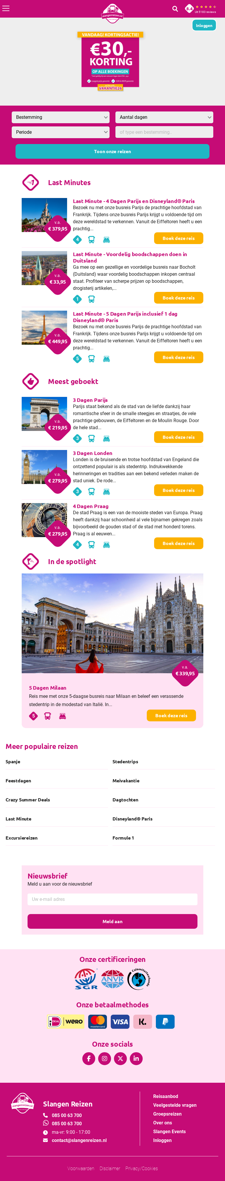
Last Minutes (69, 182)
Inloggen (162, 1140)
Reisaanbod (165, 1096)
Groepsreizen (167, 1114)
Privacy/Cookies (141, 1168)
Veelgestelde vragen (175, 1105)
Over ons (162, 1123)
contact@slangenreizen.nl (79, 1140)
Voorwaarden (80, 1168)
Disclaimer (110, 1168)
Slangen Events (169, 1131)
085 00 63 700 (67, 1115)
